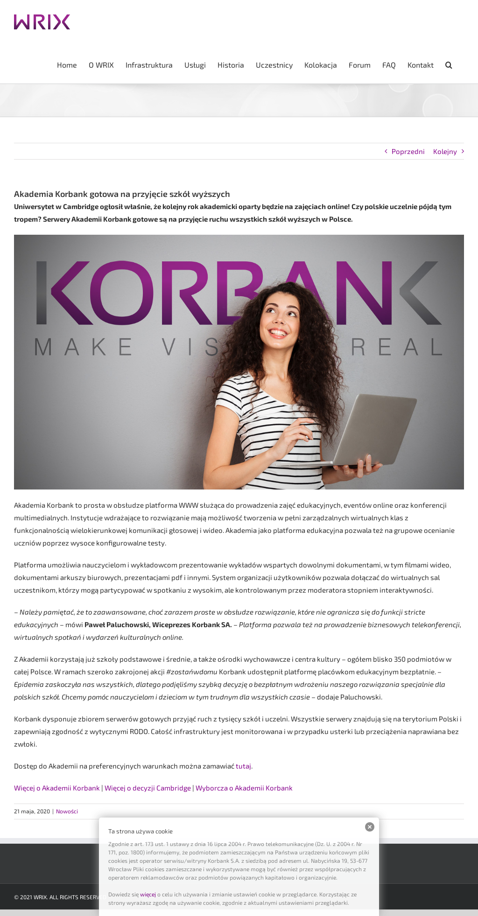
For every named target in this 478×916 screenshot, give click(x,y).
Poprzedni (408, 151)
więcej (148, 894)
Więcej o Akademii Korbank (57, 787)
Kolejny (445, 151)
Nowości (67, 811)
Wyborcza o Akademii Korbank (244, 787)
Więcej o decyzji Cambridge (148, 787)
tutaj (243, 766)
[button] (448, 64)
